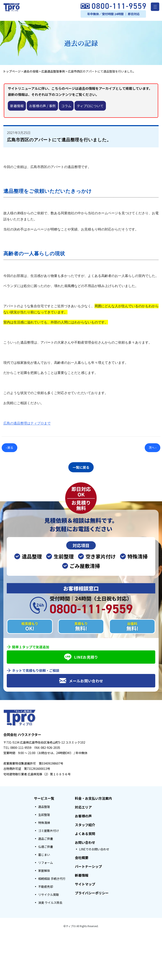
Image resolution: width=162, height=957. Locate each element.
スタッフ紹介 (85, 823)
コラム (66, 105)
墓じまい (44, 853)
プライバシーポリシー (92, 891)
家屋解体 (44, 869)
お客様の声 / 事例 (42, 105)
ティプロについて (90, 105)
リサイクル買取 (48, 893)
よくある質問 (85, 832)
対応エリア (83, 805)
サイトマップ (85, 882)
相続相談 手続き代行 (51, 877)
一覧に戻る (81, 466)
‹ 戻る (9, 447)
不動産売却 (45, 885)
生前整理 (44, 813)
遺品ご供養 (45, 837)
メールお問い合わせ (81, 679)
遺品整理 (44, 805)
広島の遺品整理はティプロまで (27, 423)
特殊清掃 (44, 821)
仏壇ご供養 (45, 845)
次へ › (152, 447)
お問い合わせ (85, 841)
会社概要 (81, 856)
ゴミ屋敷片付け (48, 829)
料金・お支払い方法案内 (93, 796)
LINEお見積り (81, 655)
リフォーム (45, 861)
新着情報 (17, 105)
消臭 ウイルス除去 (50, 901)
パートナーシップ (88, 865)
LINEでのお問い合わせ (94, 848)
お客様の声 (83, 814)
